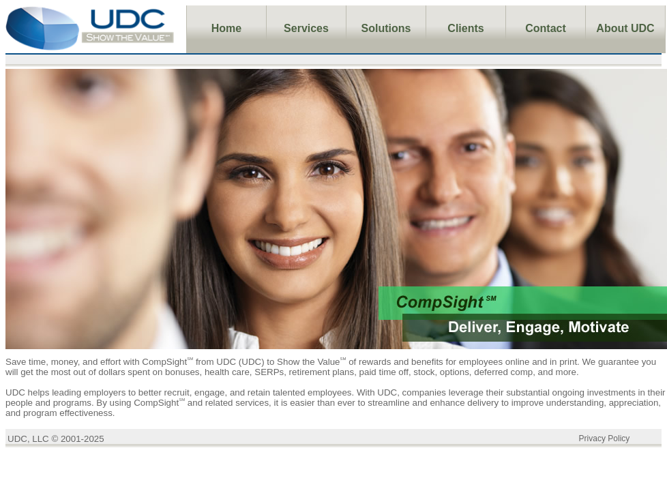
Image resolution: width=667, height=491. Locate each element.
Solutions (386, 28)
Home (226, 28)
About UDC (625, 28)
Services (306, 28)
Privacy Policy (604, 438)
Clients (465, 28)
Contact (545, 28)
